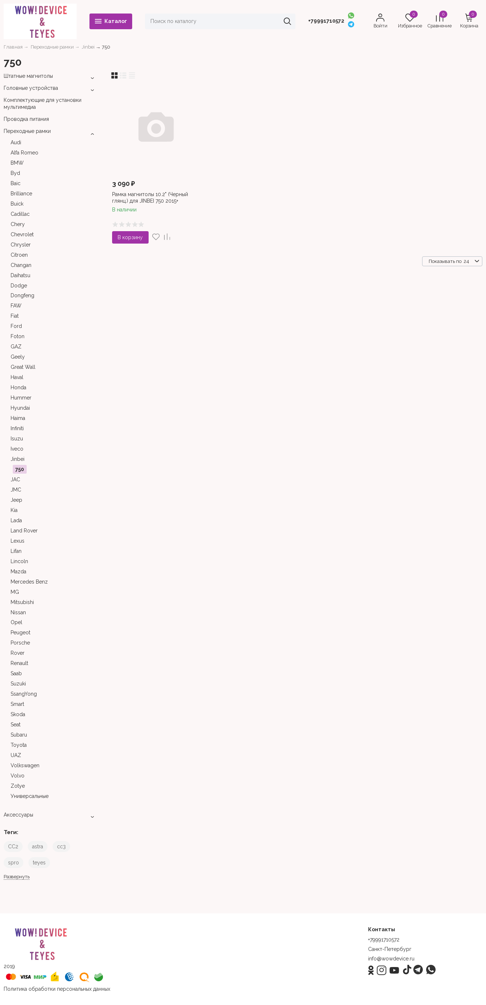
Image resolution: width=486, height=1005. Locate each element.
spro (13, 862)
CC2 (13, 846)
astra (37, 846)
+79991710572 (326, 21)
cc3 (61, 846)
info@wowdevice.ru (391, 959)
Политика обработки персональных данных (57, 989)
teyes (39, 862)
